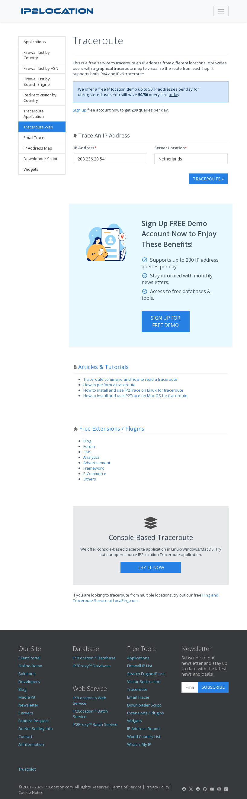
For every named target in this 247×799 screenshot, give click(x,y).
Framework (93, 468)
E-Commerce (94, 473)
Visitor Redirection (143, 681)
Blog (87, 441)
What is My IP (139, 744)
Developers (29, 681)
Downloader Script (40, 158)
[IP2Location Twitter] (190, 789)
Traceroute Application (34, 113)
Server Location (169, 147)
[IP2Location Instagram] (219, 789)
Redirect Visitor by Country (40, 97)
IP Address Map (38, 148)
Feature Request (33, 720)
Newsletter (28, 705)
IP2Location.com (58, 787)
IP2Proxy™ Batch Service (95, 724)
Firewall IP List (139, 665)
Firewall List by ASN (41, 68)
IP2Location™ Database (94, 658)
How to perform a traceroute (109, 384)
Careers (25, 713)
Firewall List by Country (37, 55)
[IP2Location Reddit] (198, 789)
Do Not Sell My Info (35, 728)
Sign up (79, 110)
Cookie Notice (30, 792)
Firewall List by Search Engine (37, 81)
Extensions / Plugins (145, 713)
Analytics (91, 457)
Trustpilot (27, 769)
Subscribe (213, 687)
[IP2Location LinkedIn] (226, 789)
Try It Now (150, 567)
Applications (35, 41)
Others (89, 479)
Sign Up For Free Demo (165, 321)
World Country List (143, 736)
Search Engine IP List (146, 673)
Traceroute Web (38, 127)
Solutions (27, 673)
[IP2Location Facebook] (183, 789)
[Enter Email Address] (189, 687)
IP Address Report (143, 728)
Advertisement (96, 462)
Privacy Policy (157, 787)
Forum (89, 446)
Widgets (31, 169)
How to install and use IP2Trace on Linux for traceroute (133, 390)
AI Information (31, 744)
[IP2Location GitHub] (205, 789)
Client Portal (29, 658)
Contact (25, 736)
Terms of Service (126, 787)
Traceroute (137, 689)
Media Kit (26, 697)
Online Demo (30, 665)
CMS (87, 451)
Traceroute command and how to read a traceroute (130, 379)
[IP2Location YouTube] (212, 789)
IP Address (84, 147)
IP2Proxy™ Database (92, 665)
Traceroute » (208, 179)
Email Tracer (35, 137)
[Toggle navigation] (221, 11)
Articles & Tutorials (103, 366)
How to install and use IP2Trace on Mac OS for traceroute (135, 395)
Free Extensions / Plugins (111, 428)
